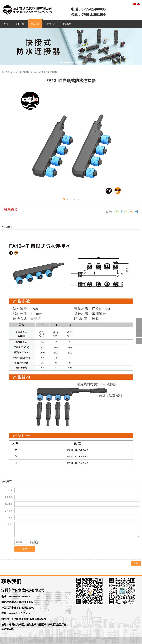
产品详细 (7, 227)
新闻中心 (51, 24)
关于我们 (19, 24)
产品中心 (35, 24)
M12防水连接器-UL (23, 72)
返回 (136, 563)
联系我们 (67, 24)
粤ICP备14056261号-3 (71, 640)
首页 (6, 24)
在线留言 (7, 481)
